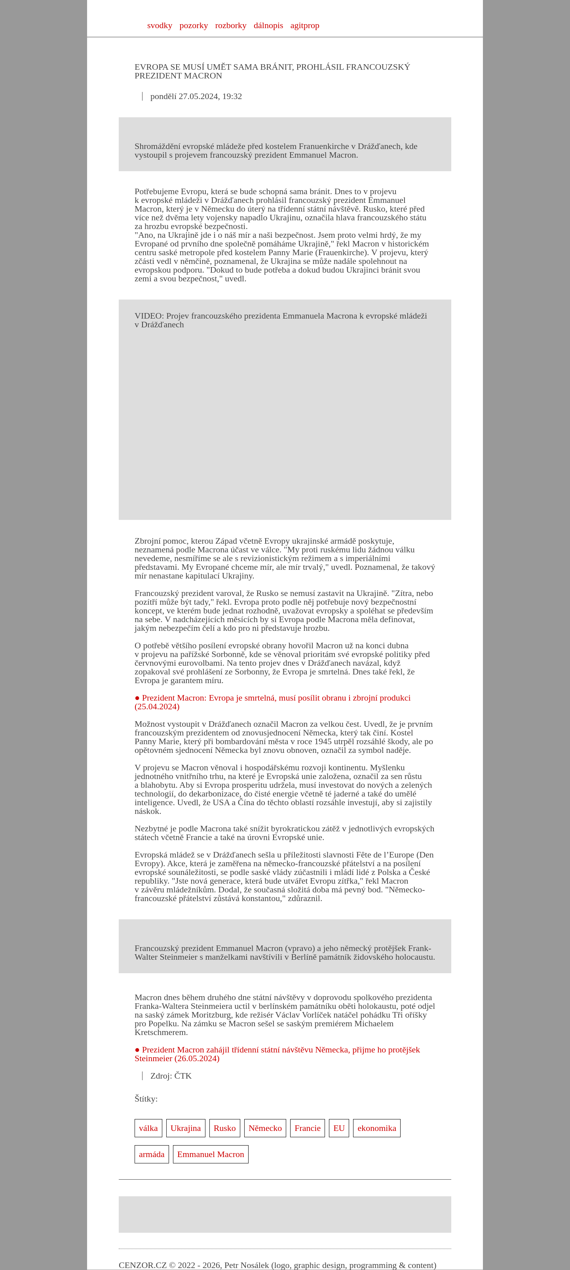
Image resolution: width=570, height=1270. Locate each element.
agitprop (305, 25)
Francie (307, 1128)
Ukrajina (186, 1128)
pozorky (194, 25)
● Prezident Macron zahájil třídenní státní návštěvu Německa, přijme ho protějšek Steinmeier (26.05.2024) (277, 1054)
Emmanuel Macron (210, 1154)
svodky (160, 25)
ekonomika (376, 1128)
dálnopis (268, 25)
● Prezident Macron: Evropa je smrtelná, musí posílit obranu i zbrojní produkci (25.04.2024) (273, 702)
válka (148, 1128)
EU (339, 1128)
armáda (152, 1154)
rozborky (231, 25)
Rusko (225, 1128)
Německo (265, 1128)
